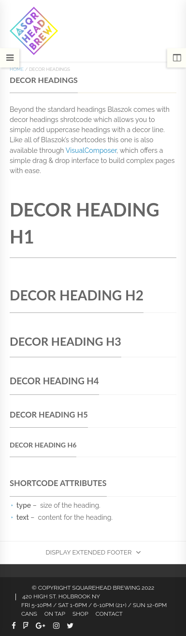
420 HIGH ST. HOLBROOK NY (61, 596)
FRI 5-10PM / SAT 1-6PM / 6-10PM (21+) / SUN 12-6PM (94, 605)
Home (17, 69)
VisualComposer (91, 150)
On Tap (54, 613)
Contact (109, 613)
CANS (29, 613)
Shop (80, 613)
